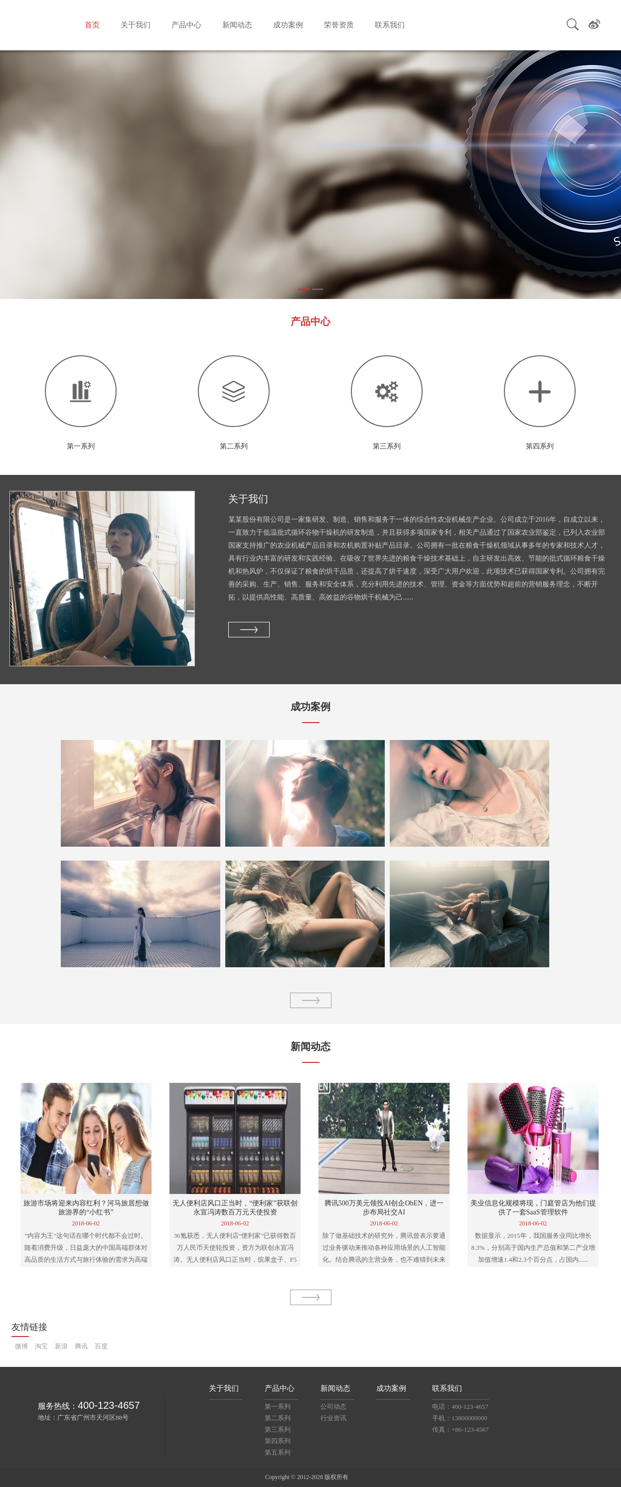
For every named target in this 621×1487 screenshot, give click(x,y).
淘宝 (41, 1346)
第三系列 (278, 1429)
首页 (92, 25)
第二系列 (278, 1418)
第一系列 (278, 1406)
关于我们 (136, 25)
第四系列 (278, 1441)
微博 (21, 1346)
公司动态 (333, 1406)
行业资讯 (333, 1418)
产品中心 (186, 25)
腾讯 (81, 1346)
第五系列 (278, 1452)
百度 (101, 1346)
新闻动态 (237, 25)
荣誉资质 (339, 25)
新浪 (61, 1346)
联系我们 (390, 25)
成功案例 (288, 25)
